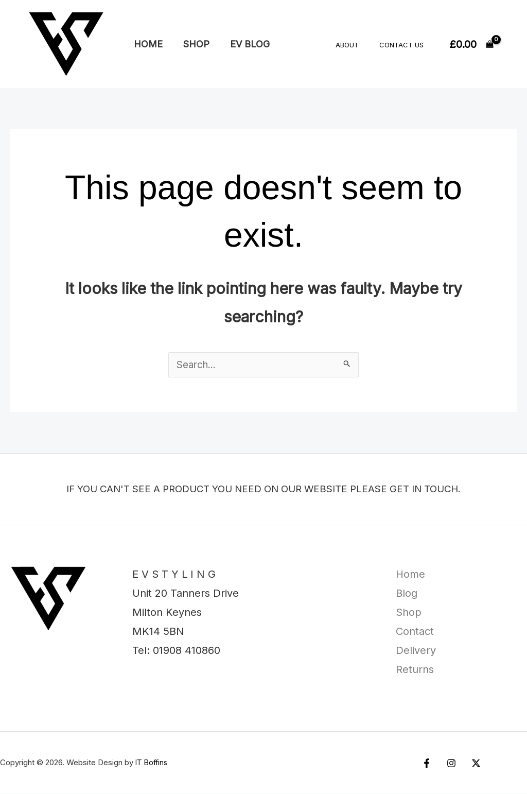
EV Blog (245, 44)
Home (147, 44)
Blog (406, 594)
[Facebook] (426, 763)
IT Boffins (152, 763)
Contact (415, 632)
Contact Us (405, 45)
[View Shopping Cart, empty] (471, 44)
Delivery (416, 651)
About (358, 45)
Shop (193, 44)
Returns (415, 670)
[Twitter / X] (471, 763)
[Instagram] (448, 763)
